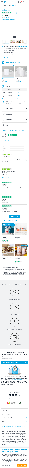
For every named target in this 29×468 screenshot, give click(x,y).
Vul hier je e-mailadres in (8, 356)
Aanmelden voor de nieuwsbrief (10, 362)
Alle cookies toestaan (22, 465)
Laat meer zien (14, 216)
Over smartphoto (7, 414)
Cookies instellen (7, 465)
